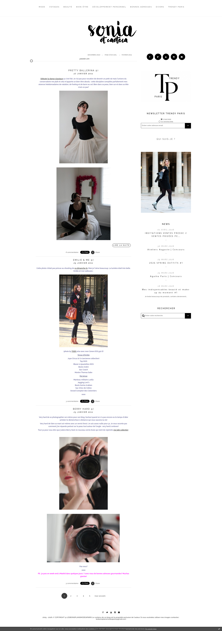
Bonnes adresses (141, 7)
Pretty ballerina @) (83, 70)
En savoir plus (150, 629)
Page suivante (100, 596)
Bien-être (82, 7)
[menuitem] (42, 9)
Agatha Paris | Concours (166, 276)
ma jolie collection (121, 430)
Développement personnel (109, 7)
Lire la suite (121, 245)
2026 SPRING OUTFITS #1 (166, 263)
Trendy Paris (176, 7)
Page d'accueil (111, 55)
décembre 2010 (94, 55)
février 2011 (127, 55)
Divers (160, 7)
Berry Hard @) (83, 409)
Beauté (67, 7)
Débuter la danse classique (51, 79)
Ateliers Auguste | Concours (166, 249)
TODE (73, 351)
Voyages (54, 7)
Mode (42, 7)
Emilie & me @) (83, 260)
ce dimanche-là (81, 268)
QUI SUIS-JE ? (166, 139)
